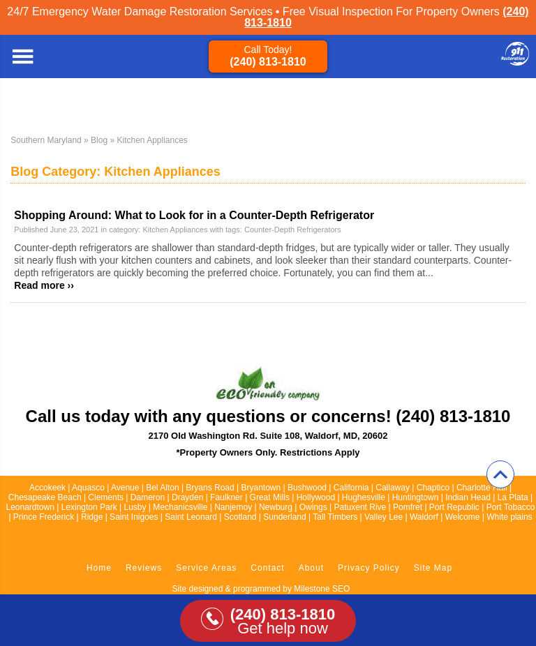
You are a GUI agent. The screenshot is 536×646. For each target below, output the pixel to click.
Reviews (144, 568)
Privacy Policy (369, 568)
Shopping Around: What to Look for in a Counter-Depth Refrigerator (194, 215)
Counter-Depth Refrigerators (292, 229)
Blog (99, 140)
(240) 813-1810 (268, 62)
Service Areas (206, 568)
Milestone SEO (322, 589)
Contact (267, 568)
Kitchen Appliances (174, 229)
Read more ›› (44, 285)
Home (99, 568)
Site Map (433, 568)
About (311, 568)
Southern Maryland (45, 140)
